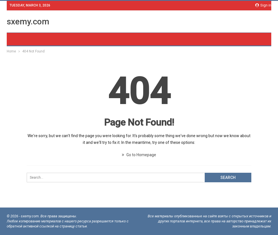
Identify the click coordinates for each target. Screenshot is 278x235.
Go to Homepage (139, 155)
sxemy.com (28, 21)
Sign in (263, 5)
